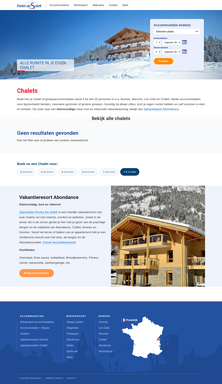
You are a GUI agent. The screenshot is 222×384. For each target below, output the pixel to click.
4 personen (47, 172)
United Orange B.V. (31, 378)
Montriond (105, 345)
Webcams (98, 5)
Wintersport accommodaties (37, 322)
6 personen (88, 172)
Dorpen (113, 5)
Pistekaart (72, 333)
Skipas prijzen (74, 322)
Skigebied (72, 327)
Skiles (70, 345)
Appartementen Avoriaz (34, 339)
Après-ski (72, 351)
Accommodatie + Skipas (34, 327)
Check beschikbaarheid (59, 242)
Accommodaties (59, 5)
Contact (71, 378)
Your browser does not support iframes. (177, 45)
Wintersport (81, 5)
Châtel (103, 339)
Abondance (105, 351)
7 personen (109, 172)
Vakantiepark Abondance (161, 109)
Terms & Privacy (54, 378)
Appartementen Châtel (33, 345)
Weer (125, 5)
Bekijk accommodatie (36, 273)
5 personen (68, 172)
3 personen (26, 172)
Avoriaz (103, 322)
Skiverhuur (72, 339)
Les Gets (104, 327)
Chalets (24, 333)
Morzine (103, 333)
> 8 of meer (129, 172)
